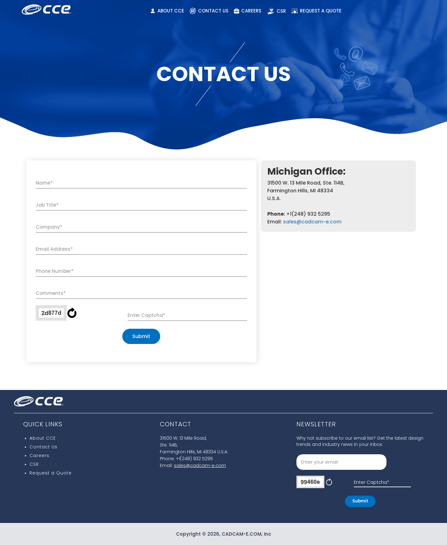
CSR (276, 11)
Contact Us (43, 447)
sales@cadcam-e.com (312, 221)
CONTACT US (208, 10)
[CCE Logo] (46, 7)
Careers (39, 455)
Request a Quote (50, 473)
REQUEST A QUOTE (316, 10)
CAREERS (247, 10)
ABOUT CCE (167, 10)
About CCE (42, 438)
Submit (141, 336)
